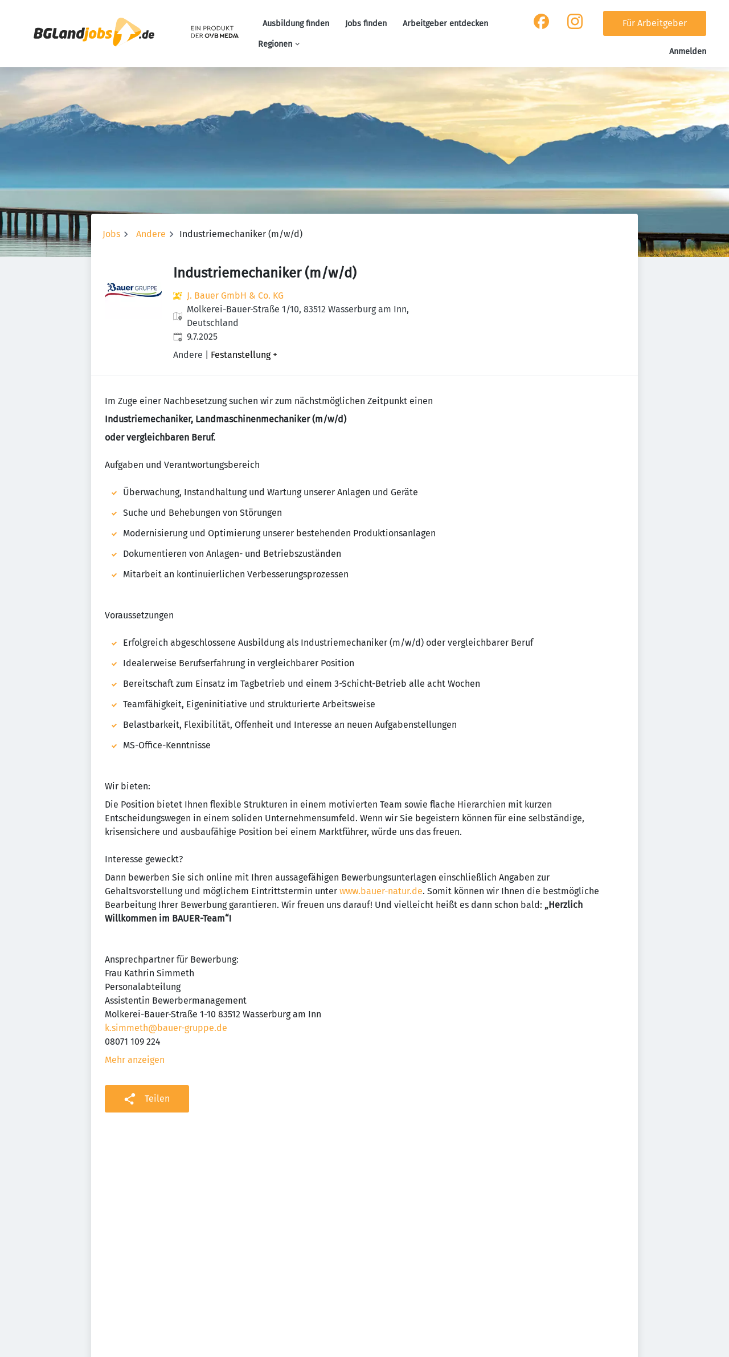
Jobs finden (366, 23)
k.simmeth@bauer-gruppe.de (166, 1027)
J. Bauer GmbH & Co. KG (235, 295)
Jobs (111, 234)
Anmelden (687, 51)
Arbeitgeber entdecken (445, 23)
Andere (151, 234)
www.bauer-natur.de (381, 891)
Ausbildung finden (296, 23)
